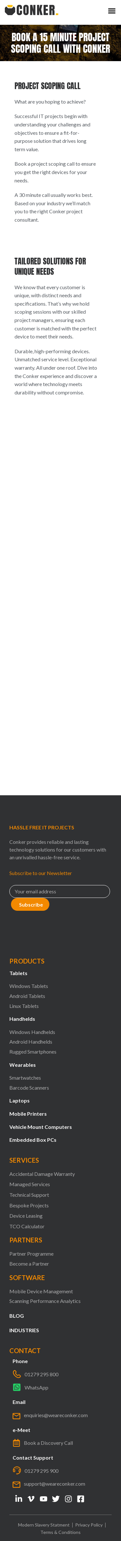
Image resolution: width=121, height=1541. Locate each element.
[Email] (59, 891)
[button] (112, 11)
